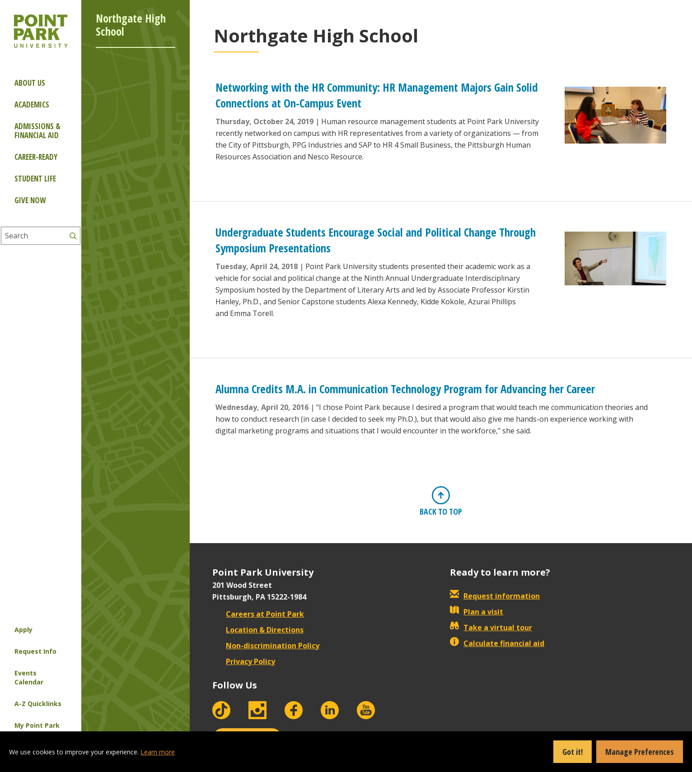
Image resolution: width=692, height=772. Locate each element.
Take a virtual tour (491, 627)
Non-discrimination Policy (265, 646)
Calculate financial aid (497, 643)
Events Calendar (28, 677)
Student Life (35, 178)
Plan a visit (476, 612)
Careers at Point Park (258, 614)
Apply (23, 629)
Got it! (572, 751)
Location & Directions (258, 630)
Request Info (35, 651)
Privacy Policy (243, 661)
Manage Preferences (639, 751)
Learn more (157, 752)
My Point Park (37, 725)
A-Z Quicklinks (37, 703)
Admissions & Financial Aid (37, 130)
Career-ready (35, 157)
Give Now (30, 200)
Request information (495, 596)
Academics (31, 104)
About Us (29, 83)
